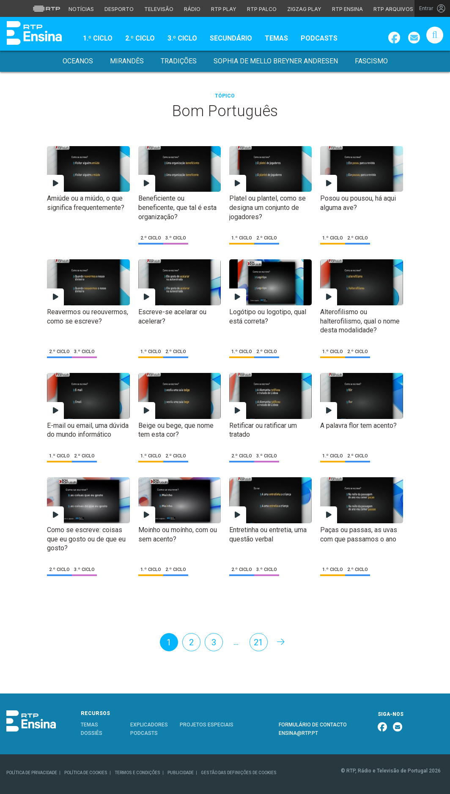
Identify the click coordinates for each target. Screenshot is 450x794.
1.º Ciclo (97, 38)
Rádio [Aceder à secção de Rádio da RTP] (192, 9)
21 (258, 642)
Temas (276, 38)
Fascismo (371, 61)
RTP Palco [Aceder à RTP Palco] (262, 9)
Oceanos (78, 61)
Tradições (179, 61)
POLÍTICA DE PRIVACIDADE (31, 772)
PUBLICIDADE (180, 772)
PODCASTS (144, 733)
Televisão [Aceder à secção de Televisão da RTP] (158, 9)
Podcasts (319, 38)
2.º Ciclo (140, 38)
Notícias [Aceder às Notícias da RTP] (81, 9)
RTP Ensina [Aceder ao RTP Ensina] (347, 9)
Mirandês (127, 61)
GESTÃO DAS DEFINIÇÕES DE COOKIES (239, 772)
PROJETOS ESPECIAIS (206, 725)
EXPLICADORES (149, 725)
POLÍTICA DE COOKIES (85, 772)
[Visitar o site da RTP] (46, 8)
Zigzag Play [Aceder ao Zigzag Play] (304, 9)
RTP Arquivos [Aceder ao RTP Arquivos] (393, 9)
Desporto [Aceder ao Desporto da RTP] (119, 9)
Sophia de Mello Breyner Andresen (276, 61)
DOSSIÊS (91, 733)
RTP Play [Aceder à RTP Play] (223, 9)
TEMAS (89, 725)
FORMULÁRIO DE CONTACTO (313, 725)
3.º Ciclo (182, 38)
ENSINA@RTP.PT (298, 733)
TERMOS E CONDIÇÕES (137, 772)
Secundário (231, 38)
